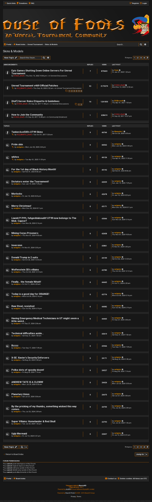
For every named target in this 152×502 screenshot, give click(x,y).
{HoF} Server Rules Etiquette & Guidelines (35, 101)
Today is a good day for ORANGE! (30, 294)
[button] (147, 58)
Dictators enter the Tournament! (30, 181)
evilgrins (20, 147)
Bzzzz (14, 345)
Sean (116, 70)
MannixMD (82, 485)
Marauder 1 (118, 131)
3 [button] (140, 58)
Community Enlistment (58, 117)
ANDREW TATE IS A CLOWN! (27, 382)
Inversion (16, 245)
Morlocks (16, 193)
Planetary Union (20, 394)
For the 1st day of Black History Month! (33, 169)
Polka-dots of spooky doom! (27, 369)
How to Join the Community (27, 114)
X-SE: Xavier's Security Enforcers (30, 357)
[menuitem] (21, 3)
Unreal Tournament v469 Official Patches (34, 85)
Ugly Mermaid (19, 433)
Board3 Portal (70, 493)
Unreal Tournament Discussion (69, 88)
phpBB (68, 489)
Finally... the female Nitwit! (26, 281)
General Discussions (58, 76)
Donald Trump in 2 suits (24, 257)
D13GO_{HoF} (19, 76)
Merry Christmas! (21, 206)
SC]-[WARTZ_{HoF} (24, 88)
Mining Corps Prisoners (24, 233)
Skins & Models (13, 51)
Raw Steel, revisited (22, 306)
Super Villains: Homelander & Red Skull (33, 421)
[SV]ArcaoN (118, 101)
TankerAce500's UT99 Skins (27, 132)
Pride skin (17, 144)
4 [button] (144, 58)
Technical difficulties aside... (27, 333)
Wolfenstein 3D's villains (25, 269)
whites (15, 157)
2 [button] (137, 58)
